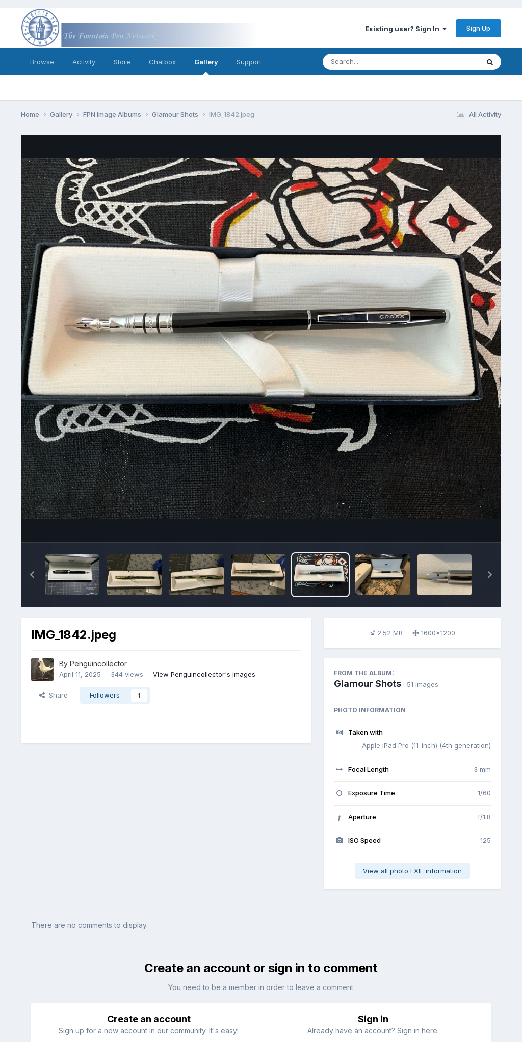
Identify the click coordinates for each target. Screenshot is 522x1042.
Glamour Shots (367, 683)
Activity (83, 62)
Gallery (206, 66)
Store (122, 62)
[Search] (373, 62)
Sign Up (478, 28)
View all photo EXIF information (412, 871)
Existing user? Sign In (406, 28)
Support (249, 62)
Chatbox (162, 62)
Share (53, 695)
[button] (32, 575)
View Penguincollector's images (204, 674)
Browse (42, 62)
